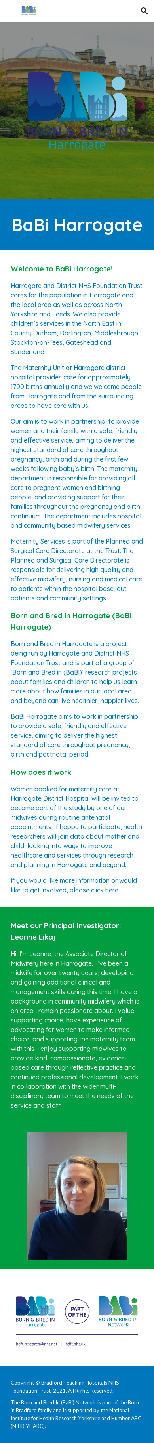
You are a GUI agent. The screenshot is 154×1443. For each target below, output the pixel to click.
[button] (9, 11)
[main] (77, 225)
